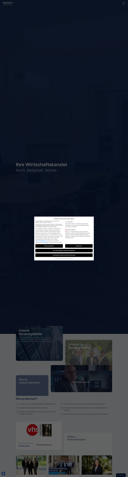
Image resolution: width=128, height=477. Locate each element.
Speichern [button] (79, 246)
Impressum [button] (71, 258)
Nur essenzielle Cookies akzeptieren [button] (64, 250)
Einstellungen (46, 242)
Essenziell (69, 221)
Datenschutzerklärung (40, 240)
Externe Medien (70, 229)
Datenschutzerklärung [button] (65, 258)
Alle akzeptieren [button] (49, 246)
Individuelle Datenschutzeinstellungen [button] (64, 255)
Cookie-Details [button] (57, 258)
